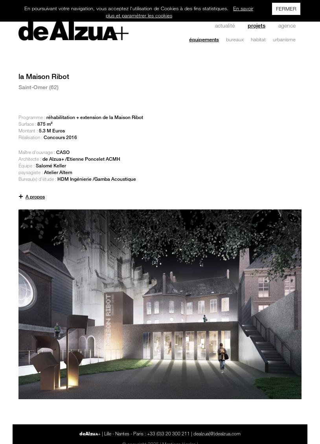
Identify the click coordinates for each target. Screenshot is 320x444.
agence (287, 25)
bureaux (235, 39)
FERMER (286, 9)
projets (256, 25)
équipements (204, 39)
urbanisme (284, 39)
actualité (225, 25)
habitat (258, 39)
